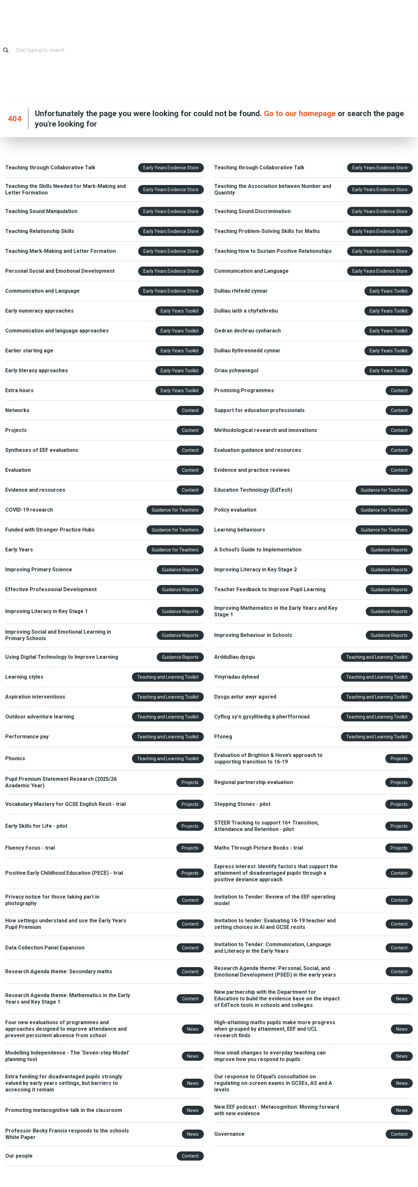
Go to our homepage (300, 113)
